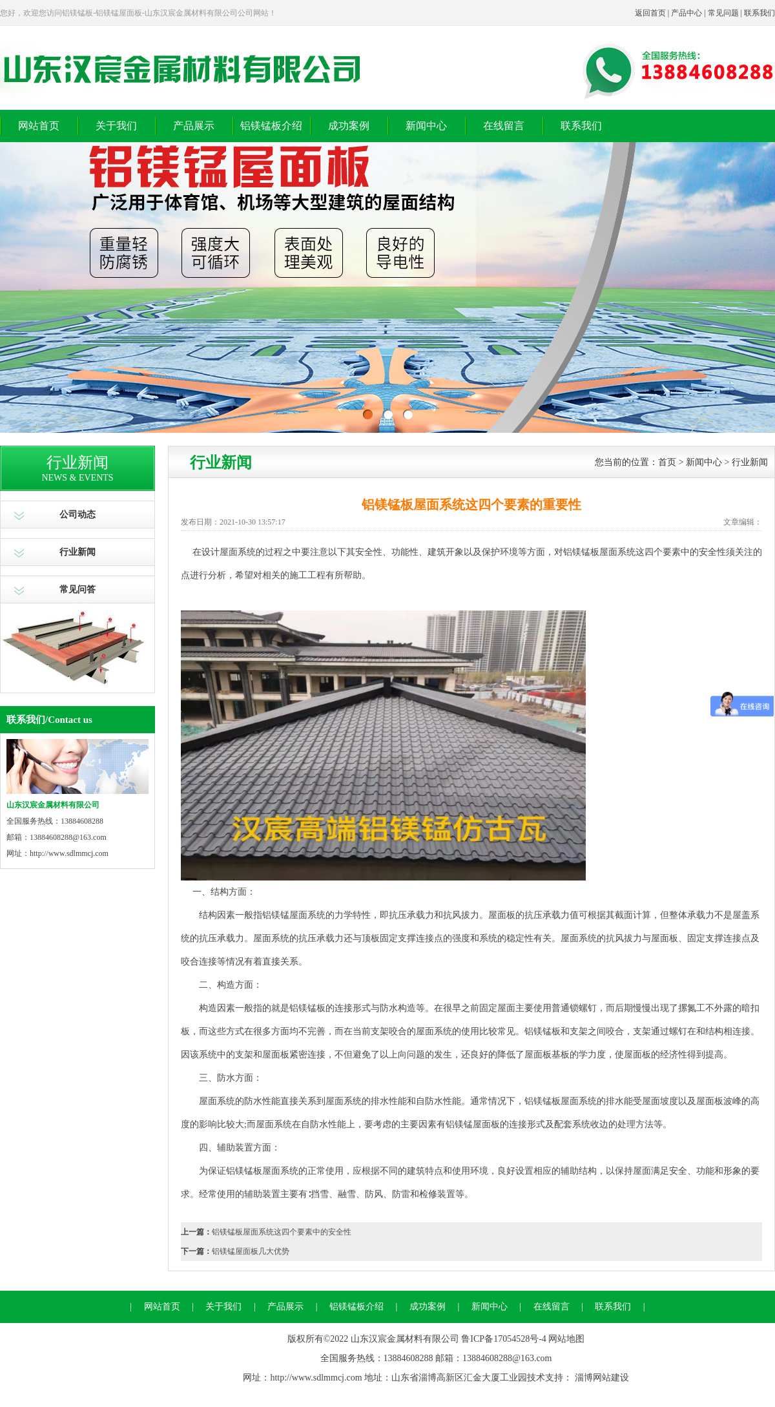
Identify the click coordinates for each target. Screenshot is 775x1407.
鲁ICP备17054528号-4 (503, 1339)
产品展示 (193, 125)
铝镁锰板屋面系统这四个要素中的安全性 (281, 1231)
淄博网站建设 (602, 1377)
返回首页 (650, 12)
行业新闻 (77, 552)
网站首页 (38, 125)
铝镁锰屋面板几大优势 (250, 1251)
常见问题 (723, 12)
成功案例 (348, 125)
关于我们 (116, 125)
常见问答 (77, 589)
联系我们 (759, 12)
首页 (667, 462)
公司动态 (77, 514)
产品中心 (686, 12)
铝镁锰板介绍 (271, 125)
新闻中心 (426, 125)
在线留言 (503, 125)
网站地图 (566, 1339)
